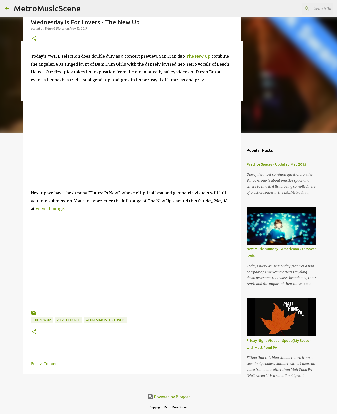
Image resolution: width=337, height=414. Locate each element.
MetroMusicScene (47, 8)
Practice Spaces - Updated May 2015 (276, 164)
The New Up (198, 56)
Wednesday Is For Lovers (105, 320)
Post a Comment (46, 363)
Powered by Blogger (168, 397)
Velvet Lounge (50, 208)
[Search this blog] (307, 9)
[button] (34, 38)
